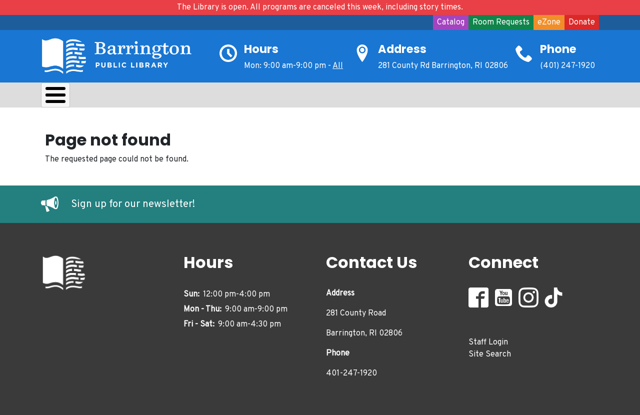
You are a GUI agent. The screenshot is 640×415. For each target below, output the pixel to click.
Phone (558, 49)
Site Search (489, 352)
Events (369, 98)
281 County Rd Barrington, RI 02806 (443, 66)
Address (402, 49)
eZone (549, 23)
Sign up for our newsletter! (133, 202)
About (66, 98)
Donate (581, 23)
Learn (173, 98)
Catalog (450, 23)
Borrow (120, 98)
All (337, 66)
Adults (316, 98)
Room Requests (501, 23)
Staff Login (488, 340)
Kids (219, 98)
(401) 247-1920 (567, 66)
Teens (265, 98)
